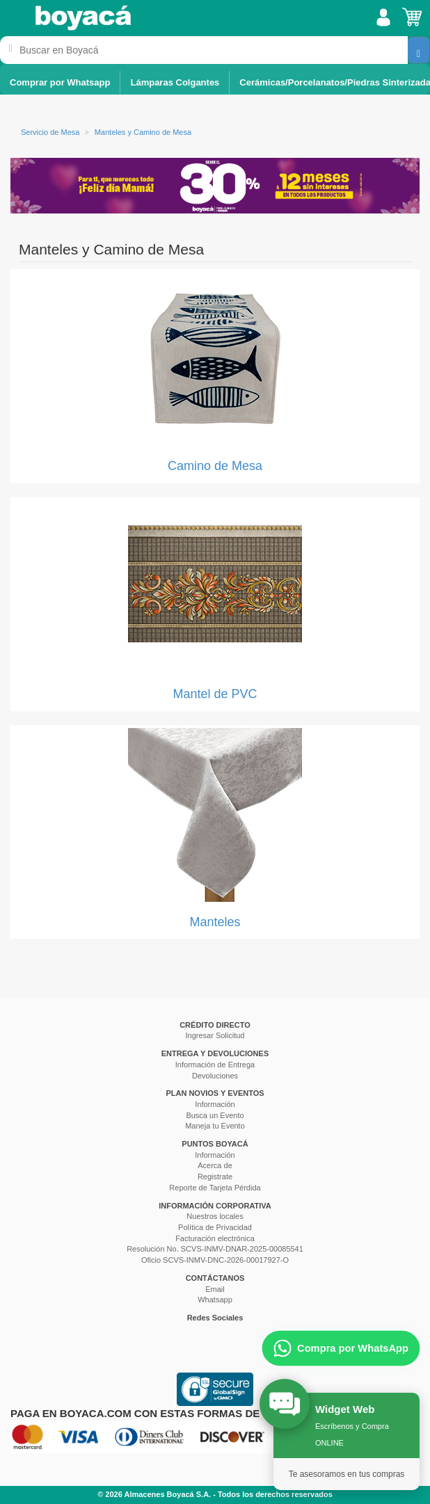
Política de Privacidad (215, 1227)
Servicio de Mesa (50, 132)
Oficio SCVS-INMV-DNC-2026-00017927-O (215, 1260)
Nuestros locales (214, 1216)
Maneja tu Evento (215, 1126)
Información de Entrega (215, 1064)
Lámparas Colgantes (174, 82)
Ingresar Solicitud (215, 1035)
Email (215, 1289)
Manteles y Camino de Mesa (143, 132)
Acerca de (215, 1165)
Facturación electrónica (215, 1238)
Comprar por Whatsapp (60, 82)
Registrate (215, 1176)
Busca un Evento (215, 1115)
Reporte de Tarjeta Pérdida (214, 1187)
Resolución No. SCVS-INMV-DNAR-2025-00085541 (215, 1249)
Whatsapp (215, 1299)
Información (214, 1104)
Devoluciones (215, 1076)
